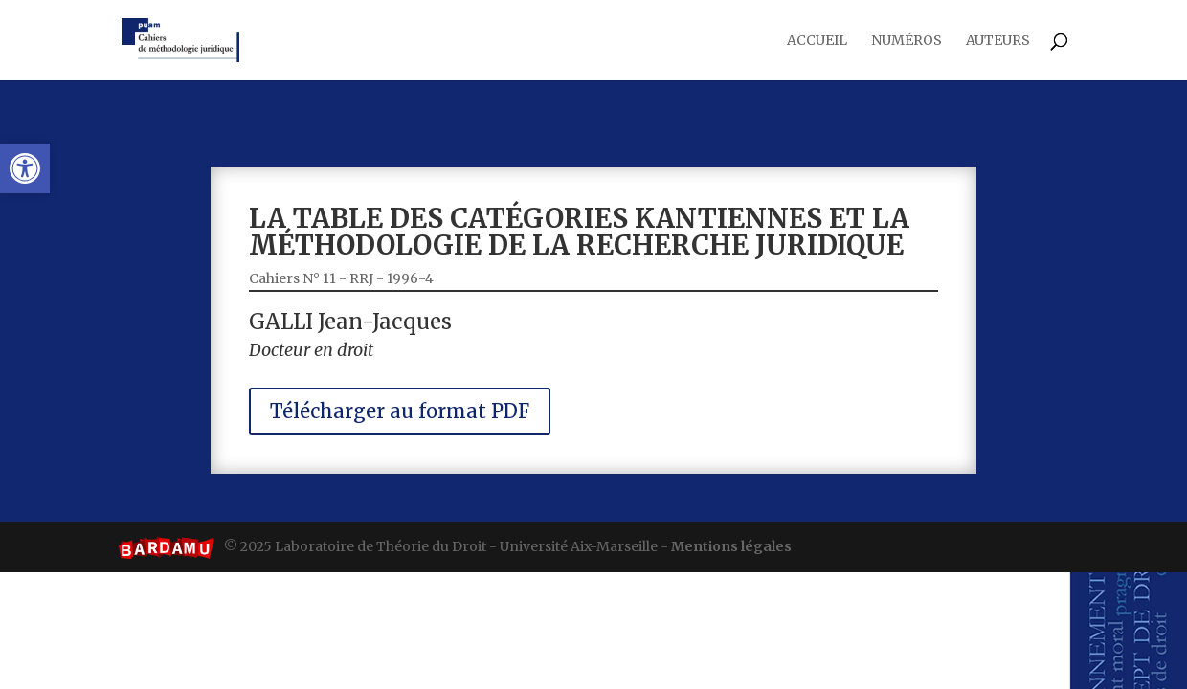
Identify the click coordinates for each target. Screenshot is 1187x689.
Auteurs (998, 41)
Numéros (906, 41)
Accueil (817, 41)
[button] (25, 168)
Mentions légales (731, 546)
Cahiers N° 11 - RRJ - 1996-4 (371, 283)
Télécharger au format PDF (422, 400)
